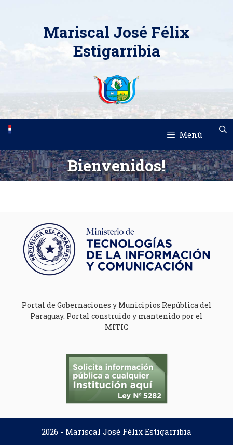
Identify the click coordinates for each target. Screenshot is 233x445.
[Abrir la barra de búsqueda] (223, 129)
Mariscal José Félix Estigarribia (116, 41)
